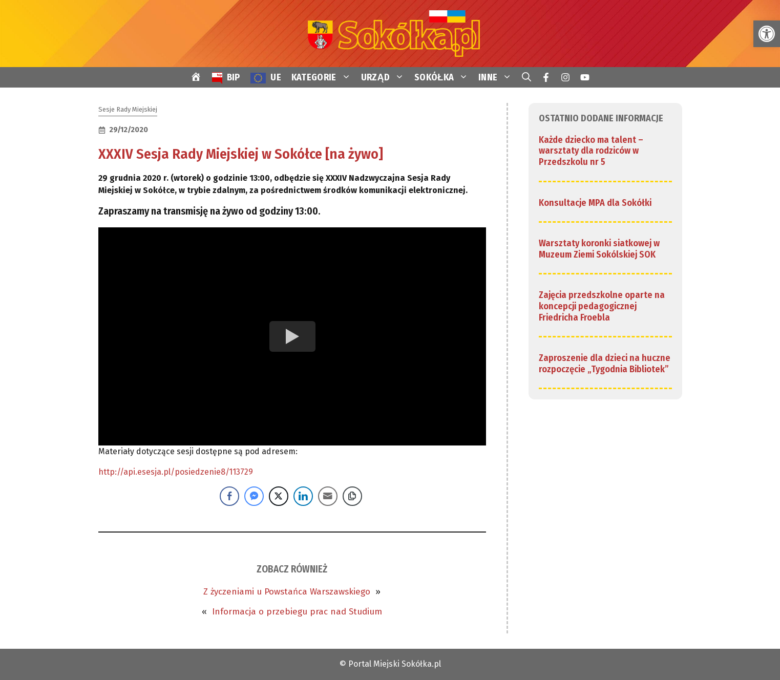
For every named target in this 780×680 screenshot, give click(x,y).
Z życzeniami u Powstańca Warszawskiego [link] (286, 591)
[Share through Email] (328, 496)
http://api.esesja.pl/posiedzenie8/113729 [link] (175, 472)
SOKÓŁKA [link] (443, 77)
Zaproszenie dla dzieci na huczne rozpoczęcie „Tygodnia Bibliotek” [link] (604, 363)
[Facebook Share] (229, 496)
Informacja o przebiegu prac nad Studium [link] (297, 611)
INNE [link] (497, 77)
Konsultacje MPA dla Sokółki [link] (595, 202)
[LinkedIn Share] (303, 496)
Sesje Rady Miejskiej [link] (127, 109)
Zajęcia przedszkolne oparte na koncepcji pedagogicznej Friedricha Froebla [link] (602, 306)
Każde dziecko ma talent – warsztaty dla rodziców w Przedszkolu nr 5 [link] (591, 150)
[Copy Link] (352, 496)
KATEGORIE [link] (323, 77)
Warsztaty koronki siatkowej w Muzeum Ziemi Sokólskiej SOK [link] (599, 249)
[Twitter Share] (278, 496)
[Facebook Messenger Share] (254, 496)
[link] (766, 33)
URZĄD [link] (385, 77)
